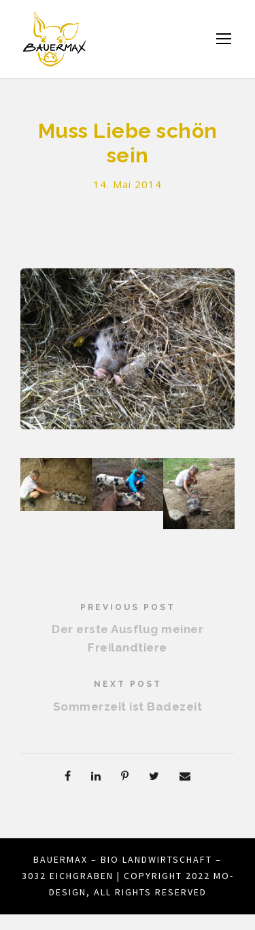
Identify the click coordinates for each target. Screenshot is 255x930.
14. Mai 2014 (127, 184)
